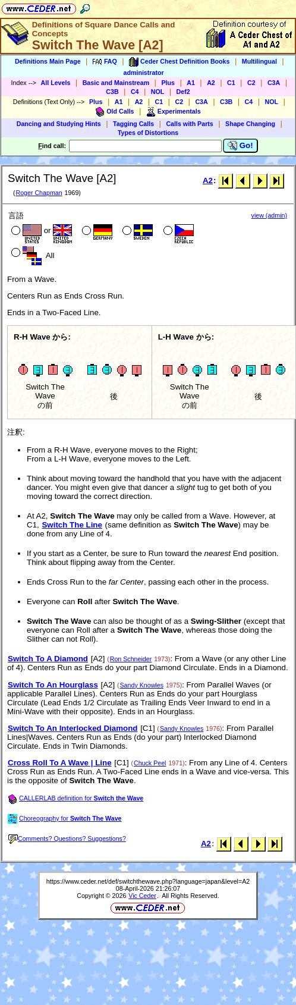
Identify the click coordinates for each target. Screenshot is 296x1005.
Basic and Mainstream (116, 82)
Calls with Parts (189, 123)
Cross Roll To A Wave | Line (60, 762)
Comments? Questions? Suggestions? (67, 838)
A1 (191, 82)
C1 (231, 82)
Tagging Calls (133, 123)
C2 (251, 82)
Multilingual (259, 61)
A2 (211, 82)
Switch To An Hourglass (53, 684)
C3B (112, 91)
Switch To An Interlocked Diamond (72, 728)
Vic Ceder (142, 895)
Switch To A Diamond (48, 658)
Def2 (183, 91)
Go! (240, 145)
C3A (273, 82)
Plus (168, 82)
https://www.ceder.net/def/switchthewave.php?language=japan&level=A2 (148, 881)
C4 (135, 91)
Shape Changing (250, 123)
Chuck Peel (150, 763)
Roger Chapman (38, 192)
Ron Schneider (131, 658)
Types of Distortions (148, 132)
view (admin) (269, 215)
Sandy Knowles (141, 685)
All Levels (56, 82)
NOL (158, 91)
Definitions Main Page (48, 61)
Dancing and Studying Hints (59, 123)
